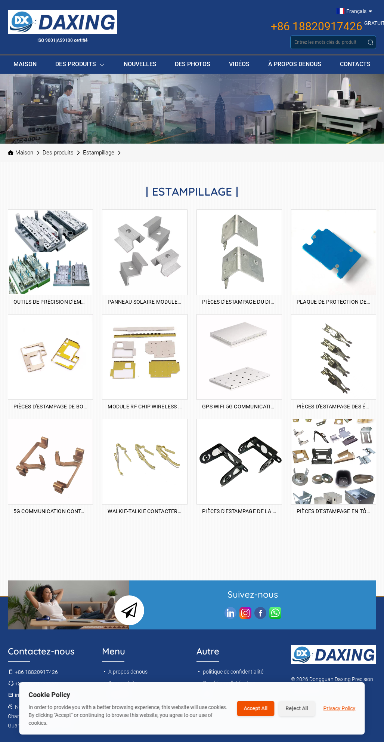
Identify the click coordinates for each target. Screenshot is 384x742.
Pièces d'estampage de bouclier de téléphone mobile (50, 407)
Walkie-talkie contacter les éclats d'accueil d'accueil (145, 511)
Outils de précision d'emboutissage (50, 302)
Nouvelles (140, 64)
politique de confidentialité (229, 672)
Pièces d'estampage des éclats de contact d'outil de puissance (334, 407)
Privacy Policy (339, 708)
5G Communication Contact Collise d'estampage (50, 511)
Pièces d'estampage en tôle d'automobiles (334, 511)
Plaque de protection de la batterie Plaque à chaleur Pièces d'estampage (334, 302)
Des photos (192, 64)
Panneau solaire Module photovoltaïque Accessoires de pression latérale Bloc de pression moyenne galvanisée (145, 302)
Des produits (80, 64)
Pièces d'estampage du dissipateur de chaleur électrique (239, 302)
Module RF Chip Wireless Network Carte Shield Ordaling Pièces (145, 407)
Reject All (297, 708)
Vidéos (239, 64)
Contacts (355, 64)
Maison (25, 64)
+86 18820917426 (316, 26)
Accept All (256, 708)
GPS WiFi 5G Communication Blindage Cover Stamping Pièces (239, 407)
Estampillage (98, 152)
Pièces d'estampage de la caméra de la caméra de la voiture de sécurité (239, 511)
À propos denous (294, 64)
